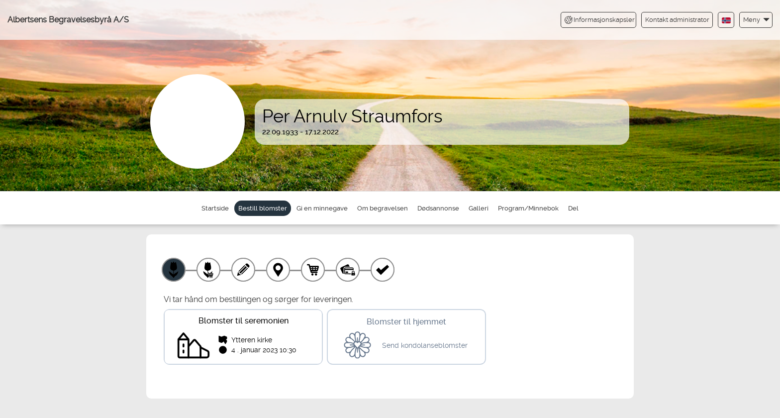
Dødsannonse (438, 208)
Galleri (478, 208)
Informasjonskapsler (600, 20)
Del (573, 208)
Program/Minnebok (528, 208)
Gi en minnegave (322, 208)
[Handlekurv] (313, 270)
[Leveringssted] (278, 270)
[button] (756, 19)
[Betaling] (348, 270)
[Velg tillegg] (208, 270)
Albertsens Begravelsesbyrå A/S (68, 19)
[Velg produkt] (174, 270)
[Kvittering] (382, 270)
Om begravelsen (382, 208)
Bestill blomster (262, 208)
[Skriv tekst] (243, 270)
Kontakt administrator (677, 19)
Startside (215, 208)
